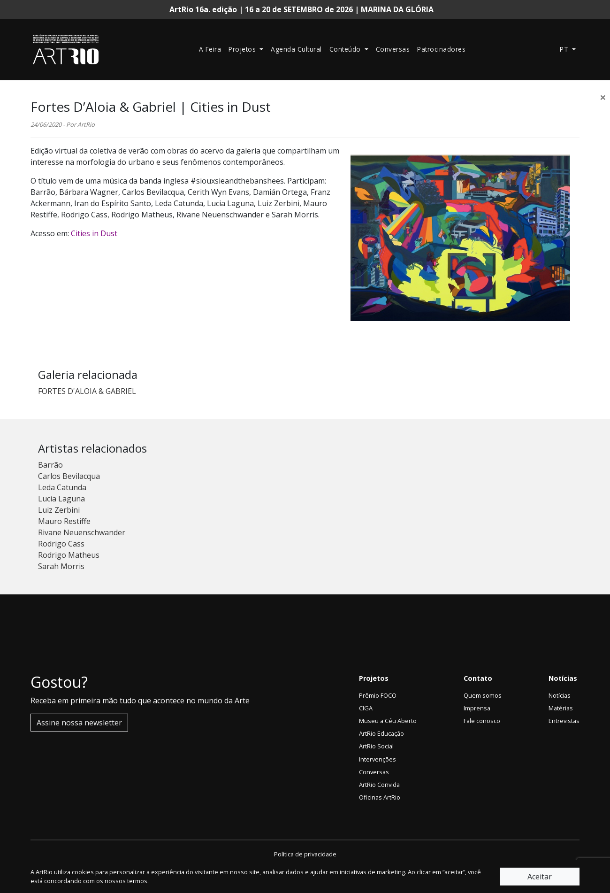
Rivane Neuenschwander (81, 532)
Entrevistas (564, 720)
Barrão (50, 465)
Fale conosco (482, 720)
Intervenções (377, 759)
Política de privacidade (305, 854)
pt (565, 49)
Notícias (560, 695)
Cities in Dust (94, 233)
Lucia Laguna (61, 498)
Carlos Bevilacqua (69, 476)
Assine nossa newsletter (79, 722)
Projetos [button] (243, 49)
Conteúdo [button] (346, 49)
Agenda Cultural (296, 49)
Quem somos (483, 695)
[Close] (603, 97)
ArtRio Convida (379, 784)
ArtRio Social (376, 746)
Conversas (393, 49)
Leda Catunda (62, 487)
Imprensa (477, 708)
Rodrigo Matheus (68, 555)
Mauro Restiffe (64, 521)
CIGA (366, 708)
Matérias (561, 708)
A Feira (210, 49)
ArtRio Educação (381, 733)
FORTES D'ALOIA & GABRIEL (87, 391)
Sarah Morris (61, 566)
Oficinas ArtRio (379, 797)
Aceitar (539, 876)
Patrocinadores (441, 49)
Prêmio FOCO (377, 695)
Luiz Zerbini (59, 510)
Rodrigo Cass (61, 544)
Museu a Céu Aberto (388, 720)
